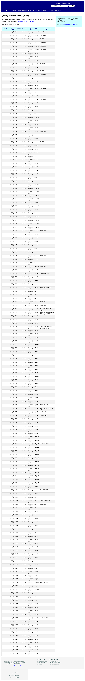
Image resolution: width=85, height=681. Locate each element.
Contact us (54, 659)
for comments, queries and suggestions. (16, 665)
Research (30, 10)
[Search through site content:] (60, 6)
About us (53, 10)
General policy (54, 664)
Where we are (53, 661)
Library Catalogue (11, 10)
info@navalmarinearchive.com (26, 21)
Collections (37, 10)
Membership (41, 662)
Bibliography (45, 10)
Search (72, 5)
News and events (55, 662)
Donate (59, 10)
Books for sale (42, 661)
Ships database (22, 10)
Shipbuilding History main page (69, 24)
